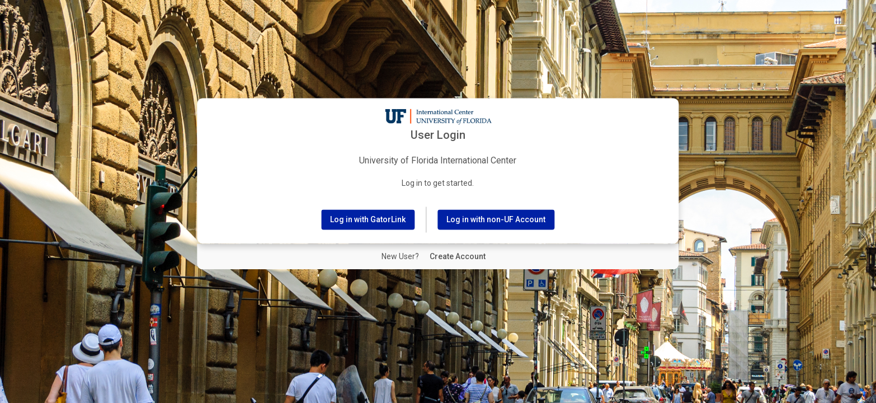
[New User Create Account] (457, 257)
